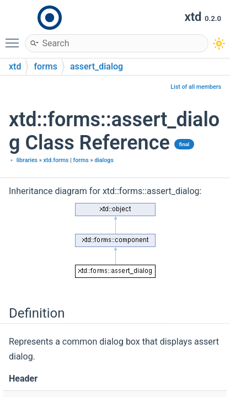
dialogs (104, 160)
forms (45, 66)
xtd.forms (55, 160)
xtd (15, 66)
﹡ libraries (23, 160)
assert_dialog (96, 66)
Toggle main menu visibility (15, 38)
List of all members (195, 86)
